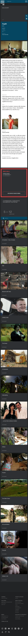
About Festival (19, 600)
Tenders (17, 609)
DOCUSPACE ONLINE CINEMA (14, 193)
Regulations (18, 602)
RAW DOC (3, 604)
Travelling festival (19, 616)
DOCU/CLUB (17, 617)
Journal (3, 596)
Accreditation (4, 617)
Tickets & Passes (19, 596)
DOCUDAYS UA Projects (20, 614)
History (17, 610)
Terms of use (4, 621)
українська (9, 1)
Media (2, 614)
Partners (17, 606)
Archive (17, 612)
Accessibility (18, 607)
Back (3, 19)
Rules (16, 598)
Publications (4, 598)
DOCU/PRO (3, 600)
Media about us (4, 616)
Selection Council (19, 603)
